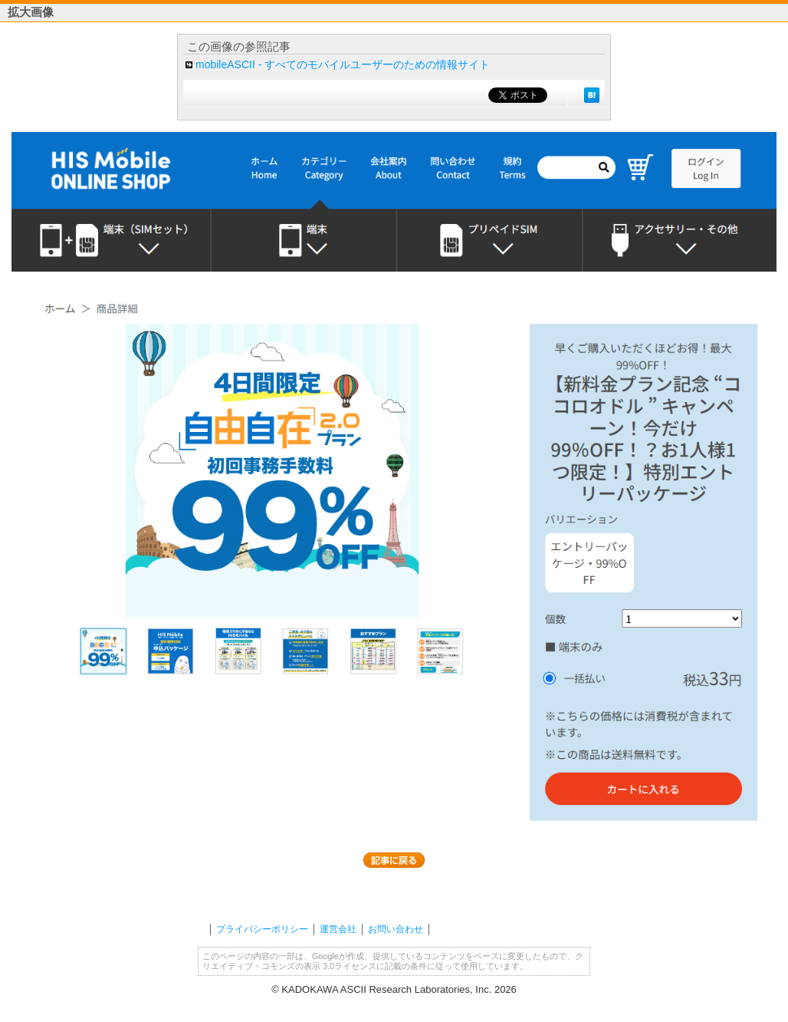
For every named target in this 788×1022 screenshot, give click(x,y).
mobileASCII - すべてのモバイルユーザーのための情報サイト (342, 64)
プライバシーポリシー (262, 929)
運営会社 (338, 929)
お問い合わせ (395, 929)
